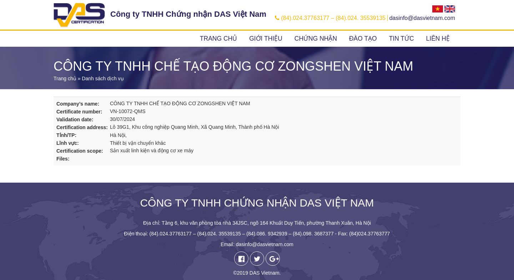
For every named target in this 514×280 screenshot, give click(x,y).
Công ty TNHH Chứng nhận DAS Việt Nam (188, 14)
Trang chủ (218, 38)
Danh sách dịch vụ (103, 78)
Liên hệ (438, 38)
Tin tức (401, 38)
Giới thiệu (265, 38)
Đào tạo (363, 38)
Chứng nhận (315, 38)
